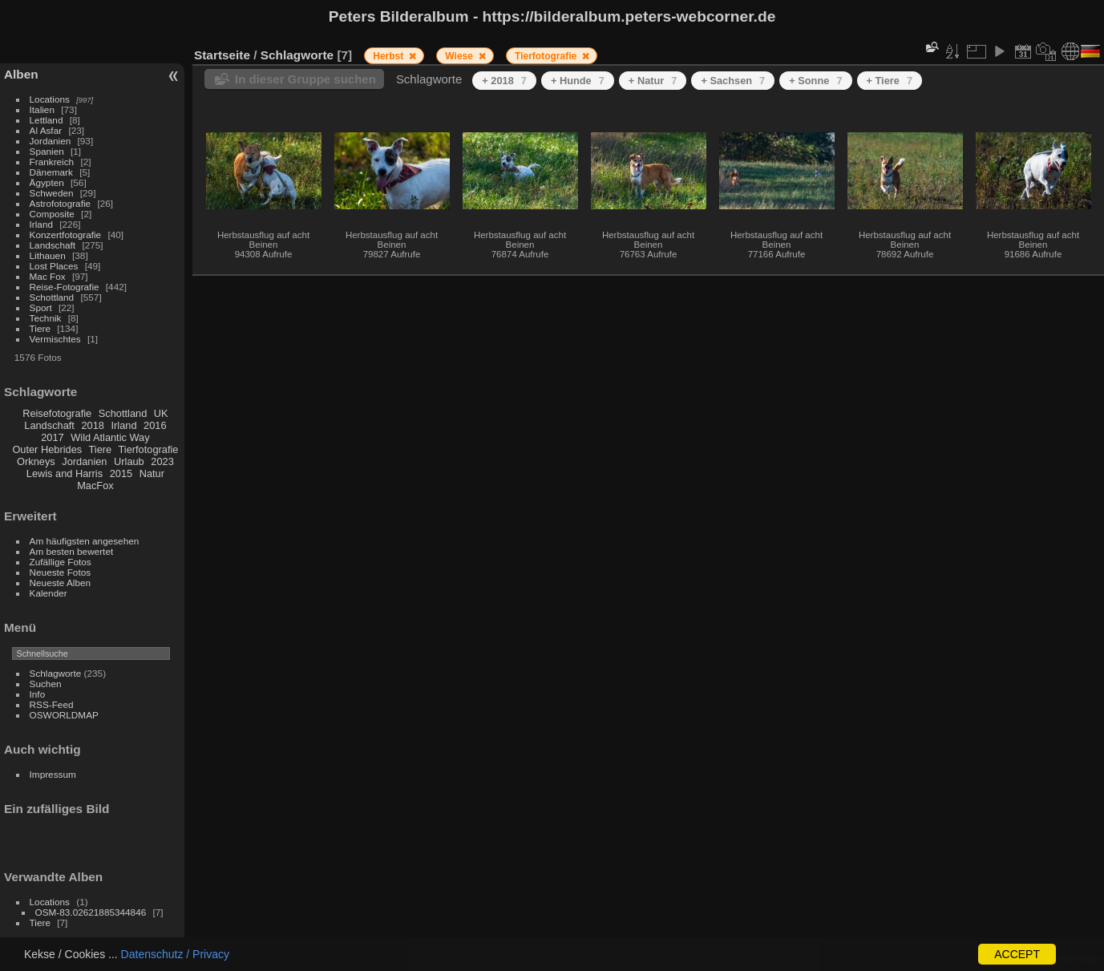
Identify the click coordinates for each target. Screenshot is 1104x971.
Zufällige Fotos (60, 561)
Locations (50, 99)
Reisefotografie (56, 413)
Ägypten (47, 182)
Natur (152, 473)
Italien (42, 109)
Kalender (48, 593)
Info (38, 694)
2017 (52, 437)
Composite (52, 213)
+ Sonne (815, 81)
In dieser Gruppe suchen (305, 79)
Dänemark (51, 172)
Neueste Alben (60, 582)
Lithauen (48, 255)
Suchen (46, 683)
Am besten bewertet (72, 551)
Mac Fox (48, 276)
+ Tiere (890, 81)
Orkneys (36, 461)
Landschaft (53, 245)
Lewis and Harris (64, 473)
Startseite (222, 55)
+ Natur (653, 81)
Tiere (40, 328)
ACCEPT (1017, 954)
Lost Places (54, 266)
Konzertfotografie (66, 234)
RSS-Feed (52, 704)
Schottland (52, 297)
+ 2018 (504, 81)
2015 (121, 473)
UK (161, 413)
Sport (41, 307)
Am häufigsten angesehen (85, 541)
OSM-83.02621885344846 (91, 912)
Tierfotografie (149, 449)
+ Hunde (578, 81)
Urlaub (129, 461)
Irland (41, 224)
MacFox (95, 485)
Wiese (460, 56)
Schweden (52, 193)
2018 (92, 425)
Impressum (53, 774)
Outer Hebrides (47, 449)
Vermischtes (55, 339)
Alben (21, 74)
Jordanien (50, 141)
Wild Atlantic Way (110, 437)
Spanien (47, 151)
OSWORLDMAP (64, 715)
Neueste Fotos (60, 572)
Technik (46, 318)
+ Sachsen (733, 81)
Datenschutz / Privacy (175, 954)
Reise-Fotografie (64, 286)
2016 (155, 425)
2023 (162, 461)
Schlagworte (56, 673)
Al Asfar (46, 130)
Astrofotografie (60, 203)
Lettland (46, 120)
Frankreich (52, 161)
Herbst (389, 56)
